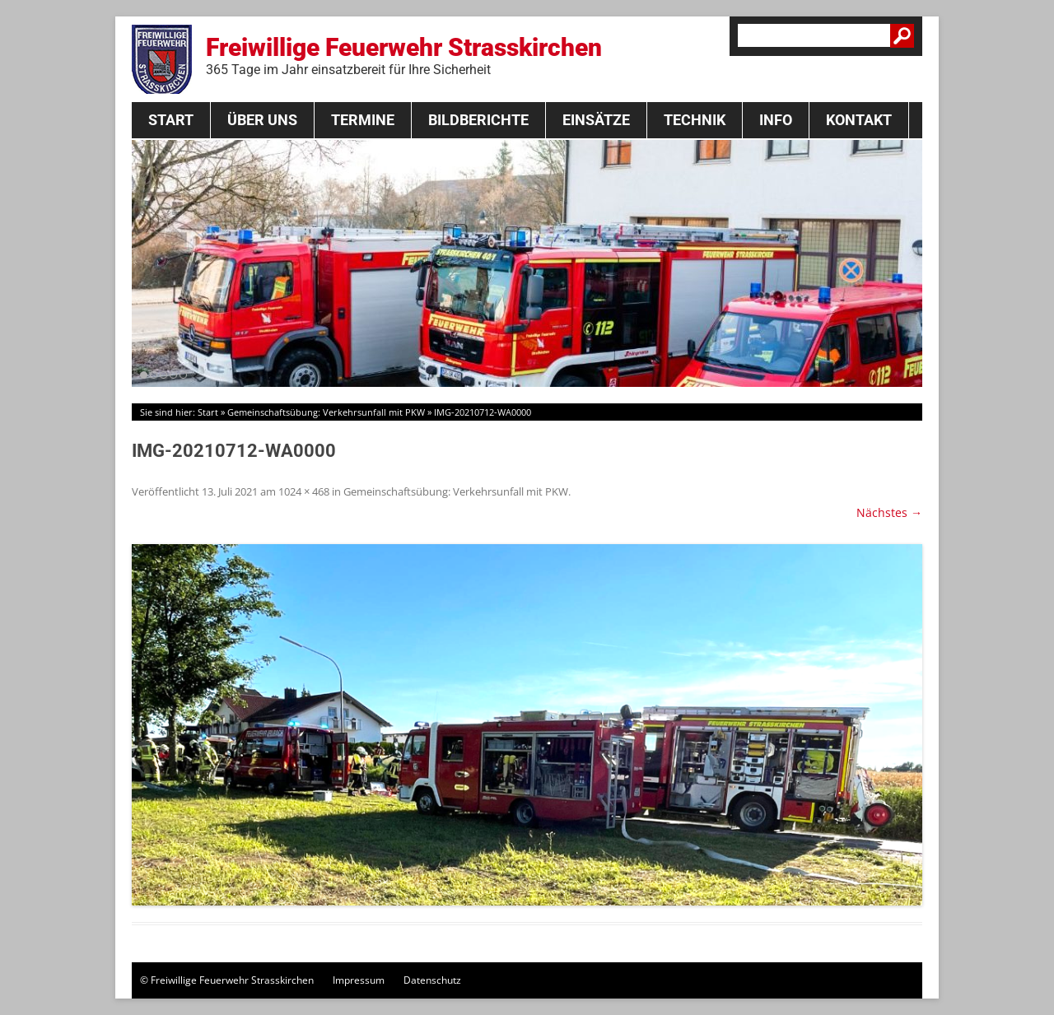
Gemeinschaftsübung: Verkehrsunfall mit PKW (326, 412)
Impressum (359, 980)
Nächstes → (889, 512)
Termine (362, 119)
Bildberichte (478, 119)
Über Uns (262, 119)
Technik (694, 119)
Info (775, 119)
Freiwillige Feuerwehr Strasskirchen (404, 55)
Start (171, 119)
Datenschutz (432, 980)
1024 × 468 (303, 491)
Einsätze (596, 119)
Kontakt (859, 119)
